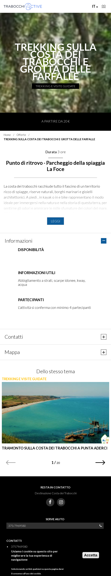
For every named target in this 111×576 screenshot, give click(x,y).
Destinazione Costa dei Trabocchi (56, 493)
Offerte (21, 134)
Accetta (90, 555)
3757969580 (19, 546)
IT (95, 6)
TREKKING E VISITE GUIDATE (55, 86)
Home (7, 134)
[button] (100, 463)
